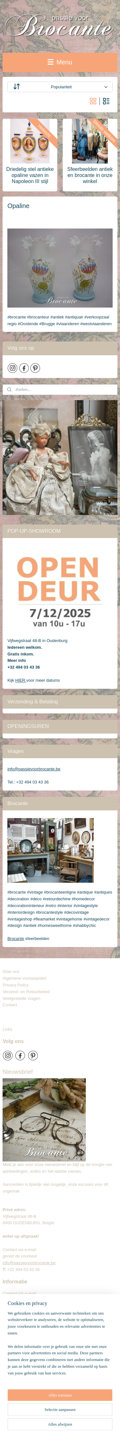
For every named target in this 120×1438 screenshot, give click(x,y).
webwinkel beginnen (37, 1426)
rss (104, 1416)
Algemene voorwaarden (24, 978)
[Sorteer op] (60, 87)
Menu (60, 62)
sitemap (93, 1416)
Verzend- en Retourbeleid (26, 991)
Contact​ (12, 1004)
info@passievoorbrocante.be (33, 769)
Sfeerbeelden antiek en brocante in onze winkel (90, 175)
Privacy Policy (15, 985)
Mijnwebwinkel (87, 1426)
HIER (21, 680)
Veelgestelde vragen (21, 998)
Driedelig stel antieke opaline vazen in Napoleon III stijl (30, 175)
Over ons (11, 971)
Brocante (15, 938)
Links (7, 1029)
